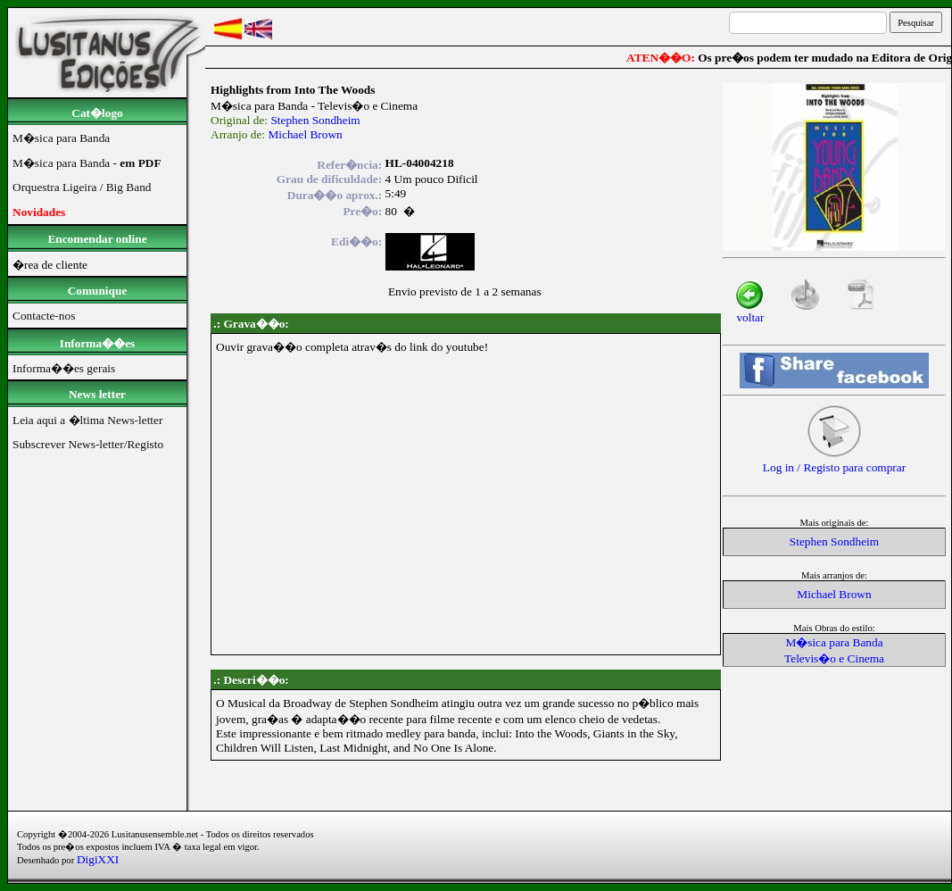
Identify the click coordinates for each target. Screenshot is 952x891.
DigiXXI (98, 859)
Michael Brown (305, 134)
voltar (750, 312)
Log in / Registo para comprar (834, 462)
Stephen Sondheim (315, 120)
